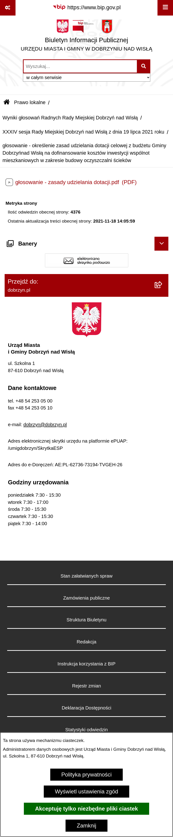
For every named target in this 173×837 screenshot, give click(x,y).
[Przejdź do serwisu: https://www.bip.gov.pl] (86, 7)
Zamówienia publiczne (86, 598)
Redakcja (86, 641)
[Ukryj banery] (161, 244)
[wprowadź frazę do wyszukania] (80, 66)
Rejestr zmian (86, 685)
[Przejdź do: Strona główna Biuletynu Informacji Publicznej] (6, 103)
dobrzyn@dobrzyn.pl (45, 424)
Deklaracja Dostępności (86, 707)
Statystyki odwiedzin (86, 729)
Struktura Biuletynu (86, 619)
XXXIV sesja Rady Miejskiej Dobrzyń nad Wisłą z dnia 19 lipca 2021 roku (83, 132)
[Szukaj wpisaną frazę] (144, 66)
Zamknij (86, 825)
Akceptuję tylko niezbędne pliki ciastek (86, 808)
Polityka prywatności (86, 774)
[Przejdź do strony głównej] (86, 37)
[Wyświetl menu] (165, 8)
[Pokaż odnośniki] (8, 8)
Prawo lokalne (30, 102)
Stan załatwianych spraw (86, 575)
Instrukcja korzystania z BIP (86, 663)
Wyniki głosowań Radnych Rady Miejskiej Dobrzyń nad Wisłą (70, 118)
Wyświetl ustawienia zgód (86, 791)
